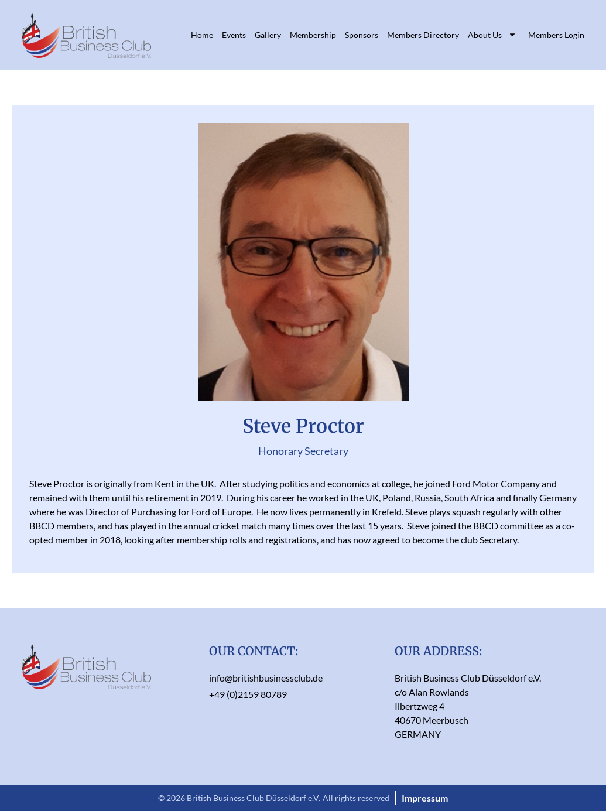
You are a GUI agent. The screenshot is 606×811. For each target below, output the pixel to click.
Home (202, 35)
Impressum (425, 797)
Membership (313, 35)
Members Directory (423, 35)
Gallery (268, 35)
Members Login (556, 35)
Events (234, 35)
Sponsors (361, 35)
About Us (492, 35)
